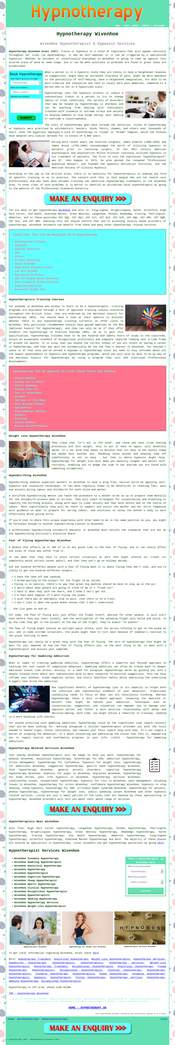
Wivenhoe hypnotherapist (45, 755)
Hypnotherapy (156, 970)
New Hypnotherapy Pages (28, 1019)
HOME (117, 26)
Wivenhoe (64, 210)
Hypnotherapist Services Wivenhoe (44, 851)
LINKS (126, 26)
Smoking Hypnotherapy (23, 981)
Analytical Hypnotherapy (71, 959)
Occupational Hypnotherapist (92, 966)
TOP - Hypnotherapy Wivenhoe (29, 993)
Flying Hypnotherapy (90, 977)
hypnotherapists (125, 174)
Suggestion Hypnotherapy (27, 962)
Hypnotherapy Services (149, 959)
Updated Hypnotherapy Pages (54, 1019)
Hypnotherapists (63, 962)
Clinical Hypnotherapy (124, 970)
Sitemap (10, 1019)
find (20, 828)
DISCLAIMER (159, 26)
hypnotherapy (89, 104)
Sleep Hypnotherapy (113, 973)
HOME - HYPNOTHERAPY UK (87, 1007)
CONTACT (146, 26)
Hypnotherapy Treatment (34, 959)
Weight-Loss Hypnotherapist (110, 959)
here (160, 843)
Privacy (164, 1019)
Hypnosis (40, 977)
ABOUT (135, 26)
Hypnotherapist (19, 977)
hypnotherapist (154, 156)
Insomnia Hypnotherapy (52, 973)
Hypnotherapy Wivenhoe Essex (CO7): (34, 51)
